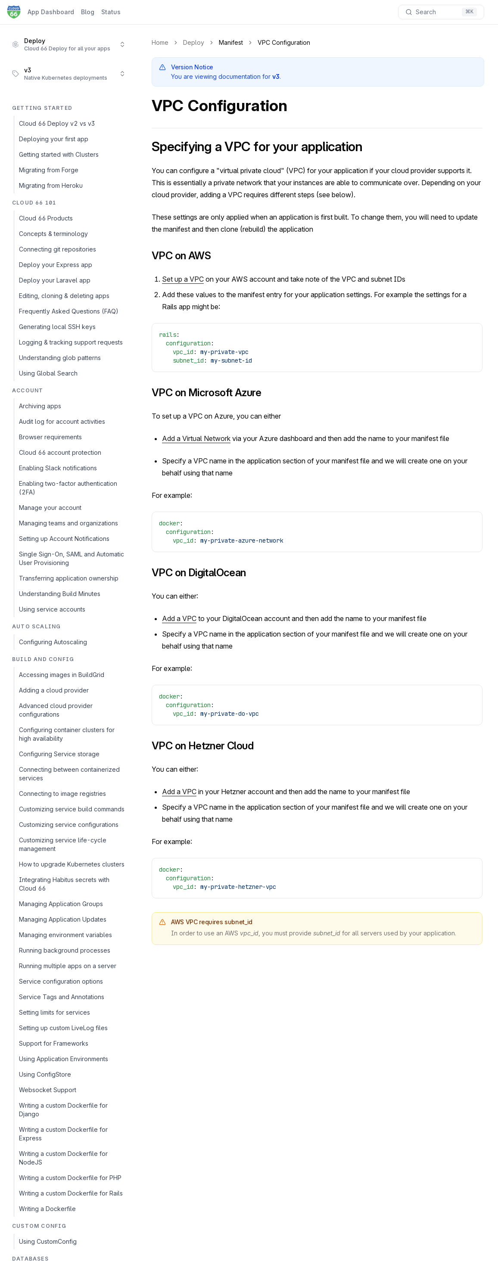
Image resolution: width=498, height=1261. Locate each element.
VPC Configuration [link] (284, 42)
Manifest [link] (231, 42)
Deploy (193, 42)
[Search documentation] (441, 12)
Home (160, 42)
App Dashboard (51, 12)
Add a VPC (179, 618)
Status (111, 12)
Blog (87, 12)
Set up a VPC (183, 279)
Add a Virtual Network (196, 438)
